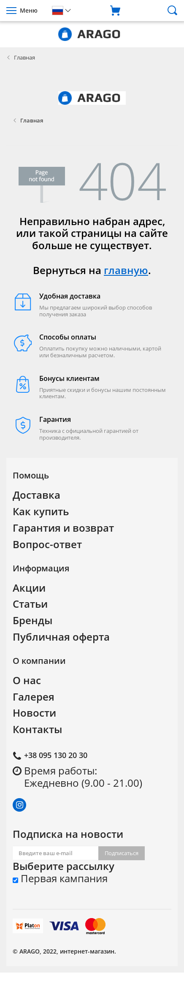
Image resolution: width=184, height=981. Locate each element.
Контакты (37, 729)
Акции (29, 588)
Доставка (36, 495)
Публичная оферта (61, 637)
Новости (34, 713)
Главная (24, 57)
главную (126, 270)
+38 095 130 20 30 (55, 755)
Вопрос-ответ (47, 544)
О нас (27, 680)
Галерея (33, 697)
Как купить (41, 511)
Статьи (30, 604)
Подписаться (121, 853)
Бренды (32, 620)
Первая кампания (60, 878)
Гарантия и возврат (63, 528)
